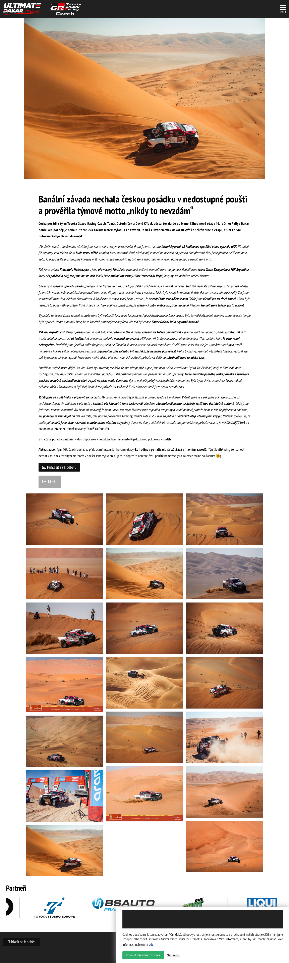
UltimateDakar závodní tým (22, 9)
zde (151, 945)
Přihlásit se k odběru (59, 467)
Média (49, 482)
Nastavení (173, 956)
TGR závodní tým (65, 9)
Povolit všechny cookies (143, 956)
